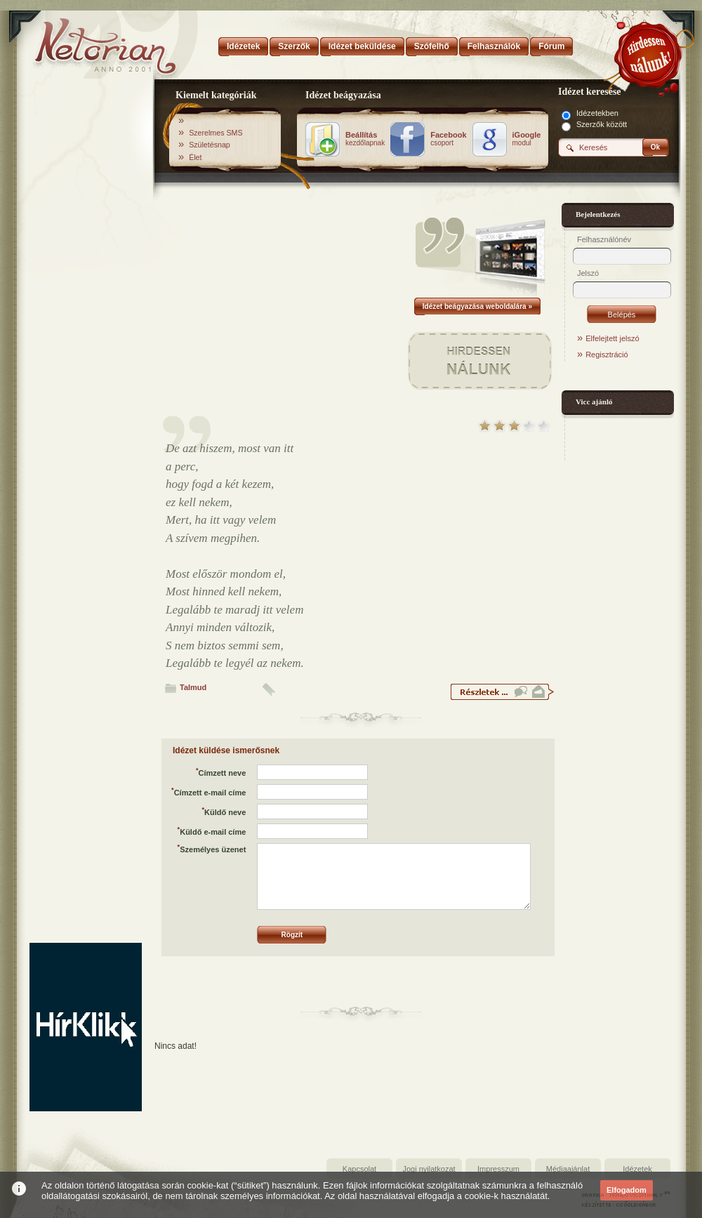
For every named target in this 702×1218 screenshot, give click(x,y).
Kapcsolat (359, 1169)
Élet (195, 157)
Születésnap (209, 144)
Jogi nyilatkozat (428, 1169)
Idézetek (637, 1169)
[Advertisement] (85, 297)
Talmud (193, 687)
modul (526, 139)
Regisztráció (606, 354)
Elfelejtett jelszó (612, 338)
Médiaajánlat (568, 1169)
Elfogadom (627, 1190)
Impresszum (498, 1169)
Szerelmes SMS (215, 132)
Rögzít (292, 935)
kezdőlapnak (365, 139)
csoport (448, 139)
